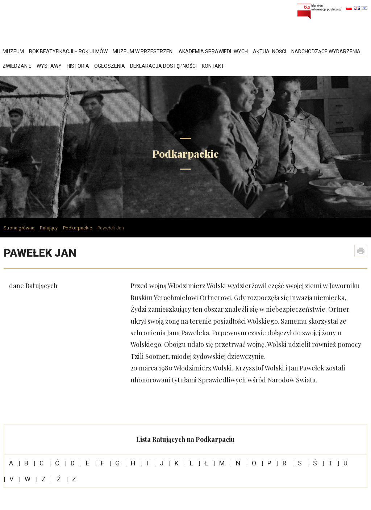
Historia (78, 66)
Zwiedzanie (17, 66)
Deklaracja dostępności (163, 66)
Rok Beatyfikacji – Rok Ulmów (68, 51)
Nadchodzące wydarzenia (325, 51)
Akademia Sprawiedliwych (213, 51)
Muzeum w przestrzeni (143, 51)
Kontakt (213, 66)
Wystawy (49, 66)
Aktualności (269, 51)
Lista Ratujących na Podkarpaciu (185, 439)
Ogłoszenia (109, 66)
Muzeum (13, 51)
